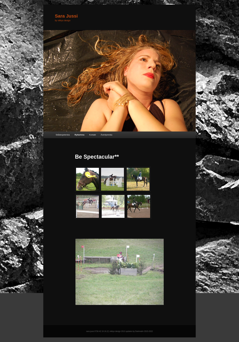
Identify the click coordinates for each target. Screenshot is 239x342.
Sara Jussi (66, 15)
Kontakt (92, 135)
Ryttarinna (79, 135)
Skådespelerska (63, 135)
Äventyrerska (106, 135)
